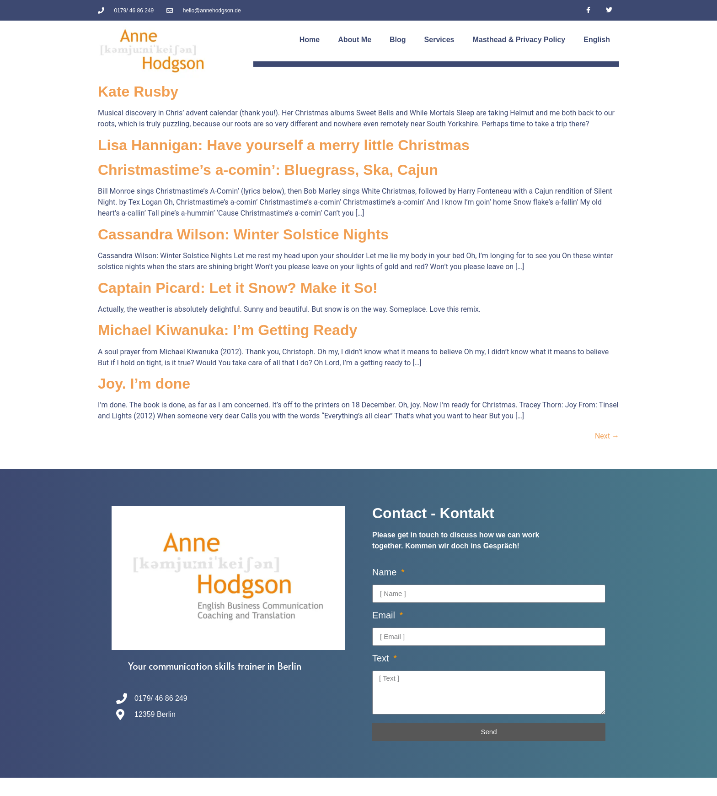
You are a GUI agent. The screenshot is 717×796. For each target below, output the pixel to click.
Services (439, 39)
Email (385, 615)
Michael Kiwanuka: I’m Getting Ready (227, 330)
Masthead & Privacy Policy (518, 39)
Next (607, 436)
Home (310, 39)
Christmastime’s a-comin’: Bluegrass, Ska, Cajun (268, 170)
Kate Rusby (138, 91)
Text (381, 658)
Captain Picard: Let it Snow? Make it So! (238, 288)
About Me (354, 39)
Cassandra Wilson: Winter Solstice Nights (243, 234)
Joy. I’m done (144, 383)
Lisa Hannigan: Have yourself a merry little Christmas (284, 145)
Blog (398, 39)
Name (385, 572)
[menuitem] (596, 40)
